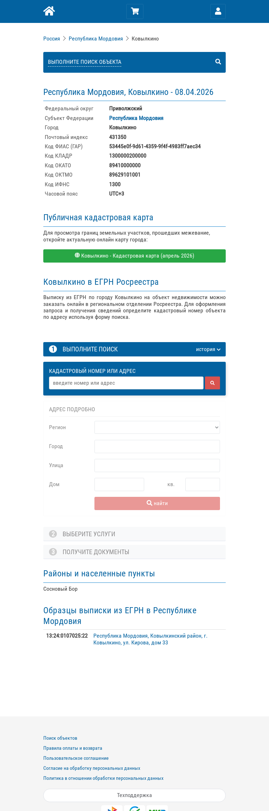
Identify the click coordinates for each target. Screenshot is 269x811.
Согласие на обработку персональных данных (91, 768)
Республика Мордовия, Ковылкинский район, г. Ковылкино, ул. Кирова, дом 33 (150, 639)
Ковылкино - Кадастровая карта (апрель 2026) (134, 255)
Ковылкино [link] (145, 38)
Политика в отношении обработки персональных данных (103, 778)
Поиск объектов (60, 738)
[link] (52, 38)
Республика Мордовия (96, 38)
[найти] (212, 382)
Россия (51, 38)
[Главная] (48, 11)
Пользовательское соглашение (76, 758)
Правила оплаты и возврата (72, 748)
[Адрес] (126, 382)
